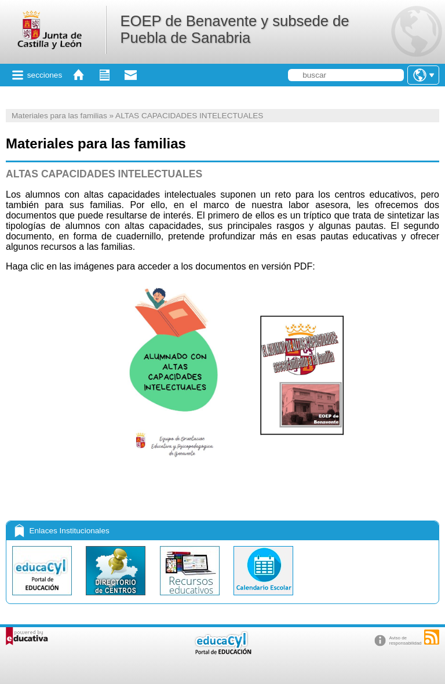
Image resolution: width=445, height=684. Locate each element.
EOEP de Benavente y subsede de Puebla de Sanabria (234, 29)
